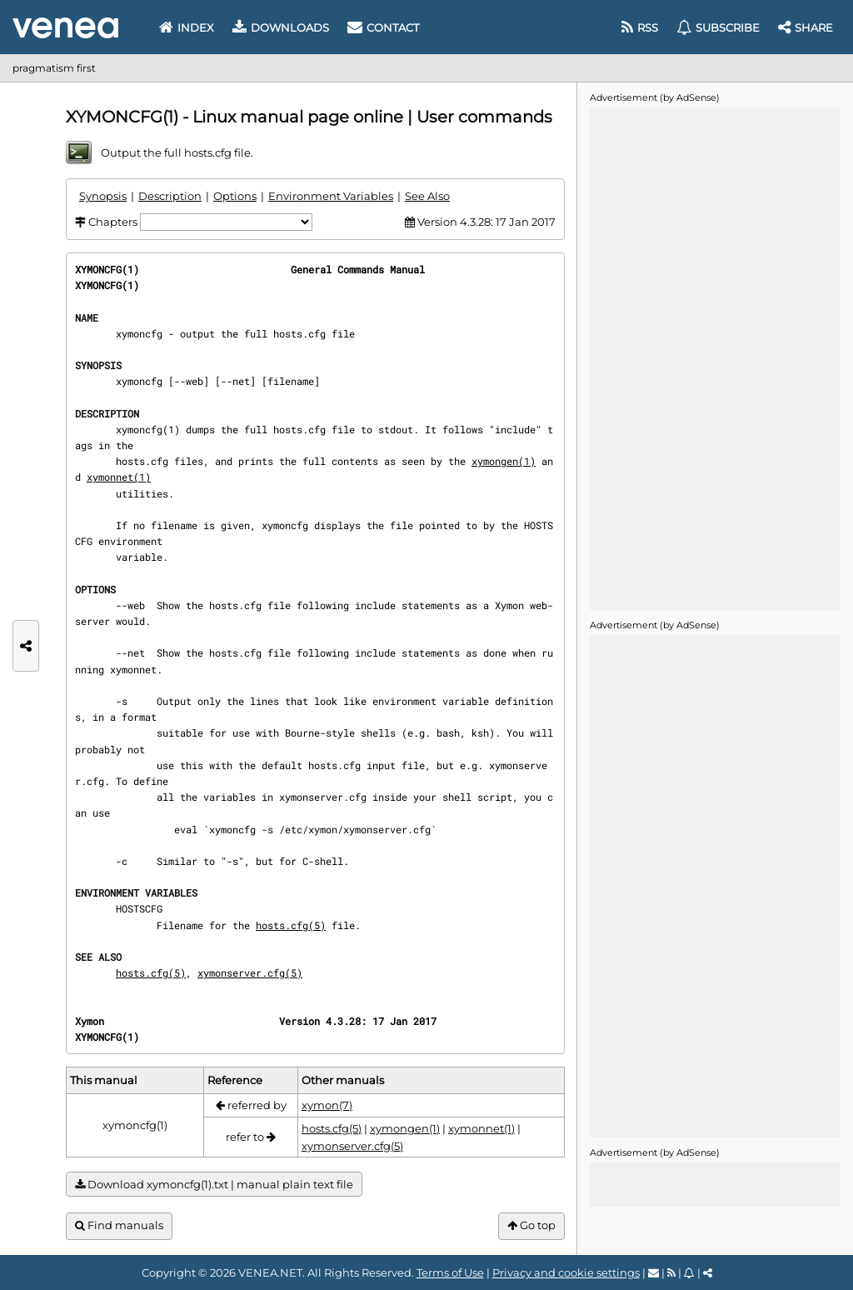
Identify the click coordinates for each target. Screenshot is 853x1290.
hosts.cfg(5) (291, 925)
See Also (427, 195)
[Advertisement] (715, 358)
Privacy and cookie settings (566, 1272)
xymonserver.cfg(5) (249, 972)
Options (235, 195)
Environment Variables (330, 195)
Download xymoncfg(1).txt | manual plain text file (214, 1184)
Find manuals (119, 1225)
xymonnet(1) (119, 476)
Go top (531, 1225)
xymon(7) (327, 1105)
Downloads (280, 27)
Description (170, 195)
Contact (383, 27)
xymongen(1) (503, 461)
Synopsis (103, 195)
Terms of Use (450, 1272)
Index (186, 27)
